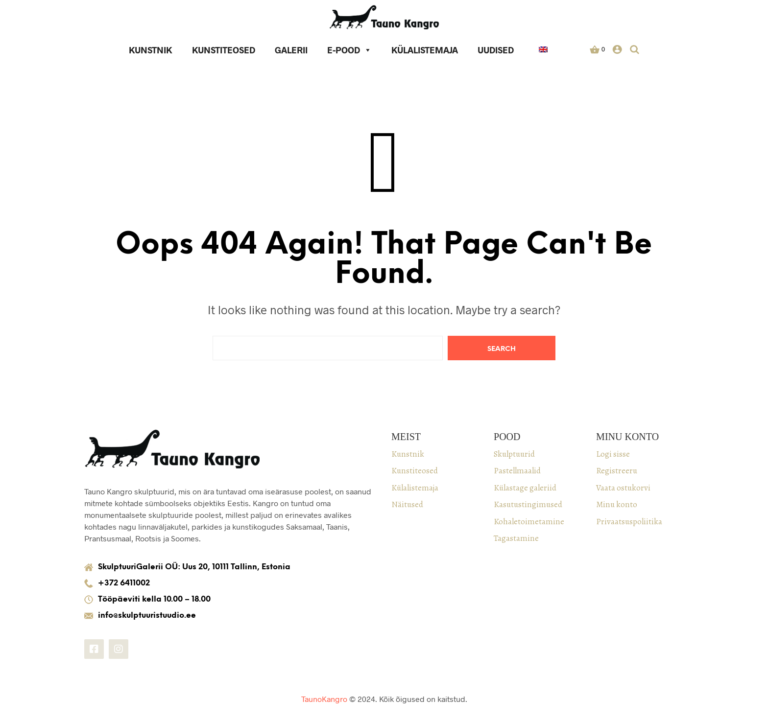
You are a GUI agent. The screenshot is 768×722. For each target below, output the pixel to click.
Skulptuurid (514, 454)
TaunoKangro (324, 698)
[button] (597, 49)
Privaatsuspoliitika (629, 521)
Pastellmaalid (517, 470)
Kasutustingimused (528, 504)
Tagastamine (516, 538)
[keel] (543, 51)
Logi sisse (613, 454)
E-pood (350, 50)
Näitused (407, 504)
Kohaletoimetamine (529, 521)
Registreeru (616, 470)
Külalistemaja (425, 50)
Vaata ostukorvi (623, 487)
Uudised (496, 50)
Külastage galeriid (525, 487)
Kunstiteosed (224, 50)
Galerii (291, 50)
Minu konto (616, 504)
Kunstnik (151, 50)
